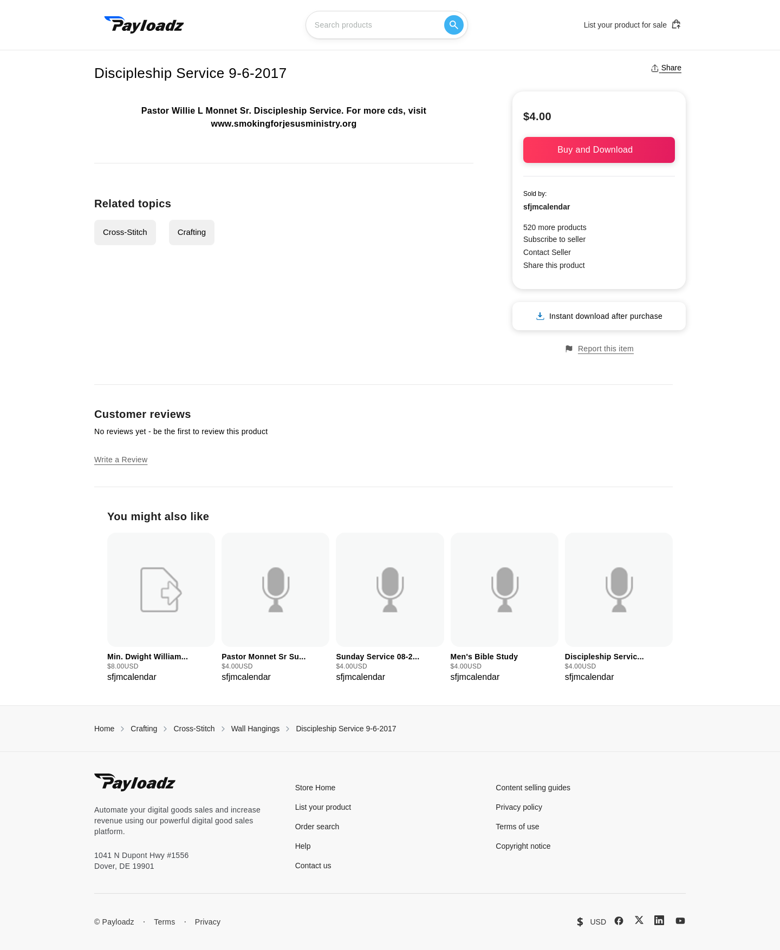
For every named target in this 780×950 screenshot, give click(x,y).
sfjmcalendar (546, 206)
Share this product (554, 265)
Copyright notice (523, 846)
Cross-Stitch (125, 232)
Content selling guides (533, 787)
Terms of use (517, 826)
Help (303, 846)
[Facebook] (619, 920)
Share (666, 67)
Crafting (192, 232)
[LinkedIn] (659, 920)
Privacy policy (519, 807)
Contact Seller (547, 252)
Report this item (599, 348)
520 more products (555, 227)
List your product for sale (632, 24)
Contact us (313, 865)
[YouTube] (680, 920)
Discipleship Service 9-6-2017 (346, 728)
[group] (161, 608)
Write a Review (120, 459)
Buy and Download (599, 149)
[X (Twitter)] (639, 920)
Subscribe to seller (554, 239)
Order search (317, 826)
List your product (323, 807)
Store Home (315, 787)
